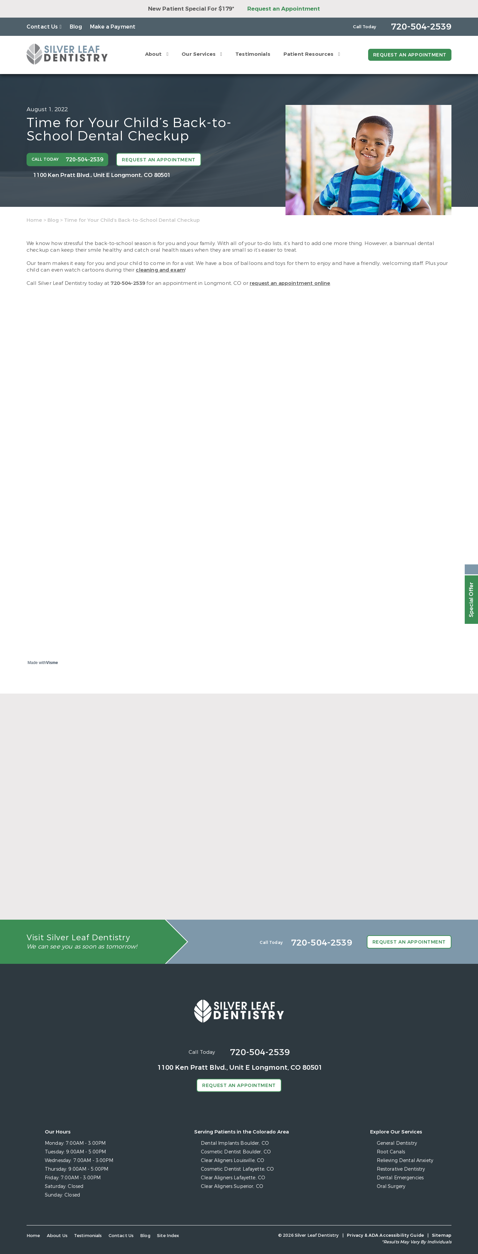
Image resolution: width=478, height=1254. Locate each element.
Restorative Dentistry (401, 1169)
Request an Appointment (283, 9)
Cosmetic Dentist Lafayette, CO (237, 1169)
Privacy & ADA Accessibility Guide (385, 1235)
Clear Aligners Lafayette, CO (233, 1178)
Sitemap (441, 1235)
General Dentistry (397, 1143)
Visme (52, 662)
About (153, 54)
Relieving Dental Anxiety (405, 1160)
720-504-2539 (128, 283)
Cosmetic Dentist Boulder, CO (236, 1152)
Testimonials (252, 54)
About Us (57, 1235)
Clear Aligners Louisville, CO (232, 1160)
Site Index (168, 1235)
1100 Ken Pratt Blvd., (102, 175)
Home (34, 220)
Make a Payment (112, 26)
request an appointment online (290, 283)
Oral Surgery (391, 1186)
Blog (76, 26)
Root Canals (391, 1152)
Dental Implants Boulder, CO (235, 1143)
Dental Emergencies (400, 1178)
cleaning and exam (160, 270)
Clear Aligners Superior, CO (232, 1186)
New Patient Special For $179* (191, 9)
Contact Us (42, 26)
